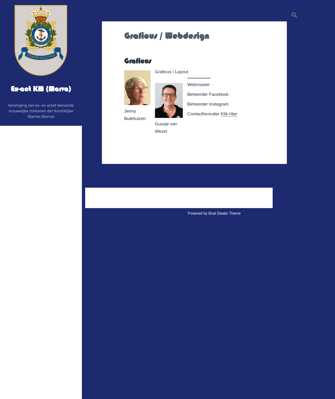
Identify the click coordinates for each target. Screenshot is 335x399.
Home (17, 157)
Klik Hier (229, 113)
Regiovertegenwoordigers (37, 190)
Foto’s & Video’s (25, 274)
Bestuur (22, 179)
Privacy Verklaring (31, 363)
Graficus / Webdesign (33, 224)
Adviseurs (24, 213)
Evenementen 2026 (28, 246)
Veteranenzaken (25, 285)
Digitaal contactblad (28, 235)
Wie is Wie (21, 168)
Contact (18, 319)
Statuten (23, 352)
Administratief (23, 330)
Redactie (23, 201)
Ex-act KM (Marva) (41, 89)
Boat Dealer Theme (224, 213)
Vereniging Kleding (27, 296)
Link (15, 307)
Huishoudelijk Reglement (36, 341)
